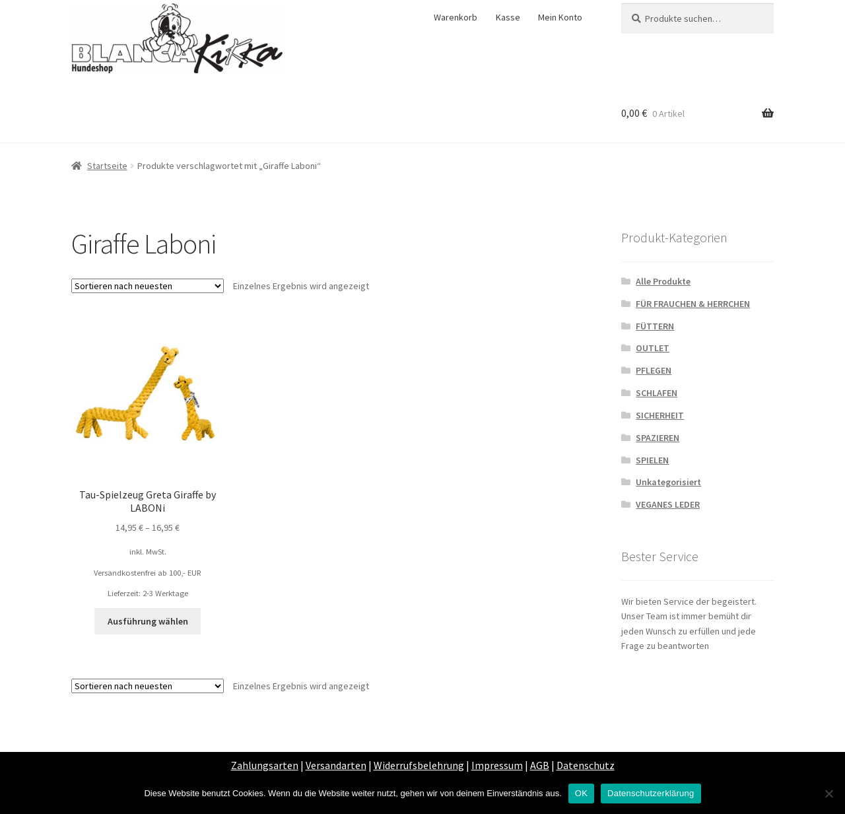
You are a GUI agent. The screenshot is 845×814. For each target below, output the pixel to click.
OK (581, 793)
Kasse (508, 17)
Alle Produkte (663, 281)
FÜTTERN (655, 326)
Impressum (497, 765)
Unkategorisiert (668, 482)
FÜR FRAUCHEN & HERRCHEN (693, 304)
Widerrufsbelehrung (419, 765)
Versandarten (336, 765)
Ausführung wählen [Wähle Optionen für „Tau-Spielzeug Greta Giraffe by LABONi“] (148, 621)
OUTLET (652, 348)
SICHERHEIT (660, 415)
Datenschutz (586, 765)
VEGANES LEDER (668, 504)
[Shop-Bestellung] (147, 286)
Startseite (107, 166)
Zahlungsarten (264, 765)
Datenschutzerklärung (650, 793)
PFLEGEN (653, 370)
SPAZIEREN (657, 438)
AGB (539, 765)
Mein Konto (560, 17)
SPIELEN (652, 460)
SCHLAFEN (656, 393)
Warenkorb (455, 17)
